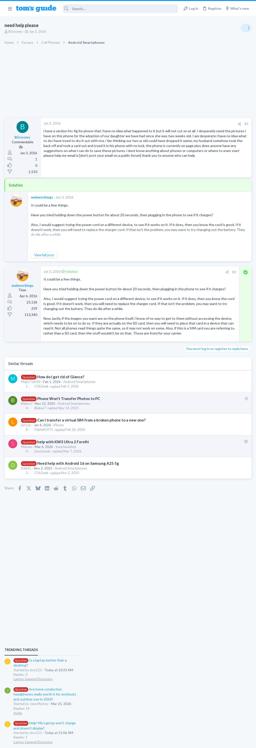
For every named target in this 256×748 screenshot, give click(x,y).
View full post (44, 261)
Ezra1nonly (43, 487)
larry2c (27, 460)
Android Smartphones (80, 417)
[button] (10, 8)
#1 (166, 124)
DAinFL (27, 504)
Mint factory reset (207, 372)
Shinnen (27, 482)
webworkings (43, 203)
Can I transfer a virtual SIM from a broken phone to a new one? (92, 455)
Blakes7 (27, 439)
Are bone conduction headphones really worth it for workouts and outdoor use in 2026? (216, 315)
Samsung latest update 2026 (215, 397)
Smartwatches (66, 482)
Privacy (140, 741)
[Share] (159, 124)
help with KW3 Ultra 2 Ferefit (63, 477)
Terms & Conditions (175, 741)
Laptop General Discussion (204, 300)
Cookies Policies (109, 741)
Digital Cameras (196, 479)
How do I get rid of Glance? (61, 412)
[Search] (120, 8)
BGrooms (16, 32)
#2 (154, 278)
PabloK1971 (44, 465)
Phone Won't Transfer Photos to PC (69, 434)
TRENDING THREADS (193, 270)
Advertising (74, 741)
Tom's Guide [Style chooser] (215, 720)
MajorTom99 (31, 417)
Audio (189, 334)
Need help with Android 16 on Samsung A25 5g (78, 498)
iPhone (59, 460)
